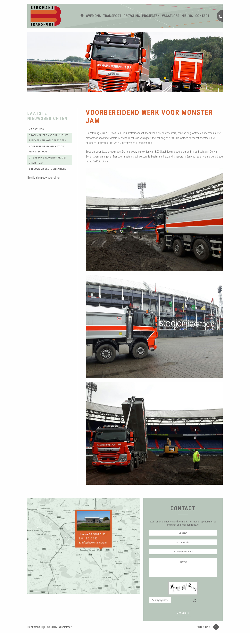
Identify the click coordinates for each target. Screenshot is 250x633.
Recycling (132, 16)
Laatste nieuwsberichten (47, 116)
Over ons (93, 16)
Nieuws (187, 16)
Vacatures (170, 16)
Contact (202, 16)
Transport (112, 16)
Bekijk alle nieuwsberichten (43, 177)
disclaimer (65, 627)
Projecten (151, 16)
